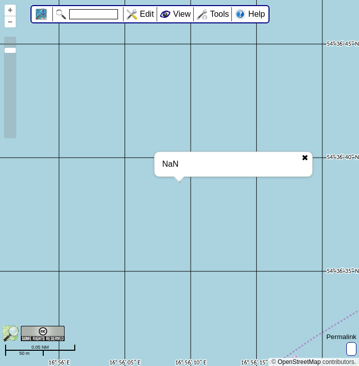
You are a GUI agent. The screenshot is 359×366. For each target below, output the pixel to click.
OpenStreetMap (299, 361)
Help (256, 14)
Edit (147, 14)
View (182, 14)
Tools (219, 14)
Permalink (341, 337)
